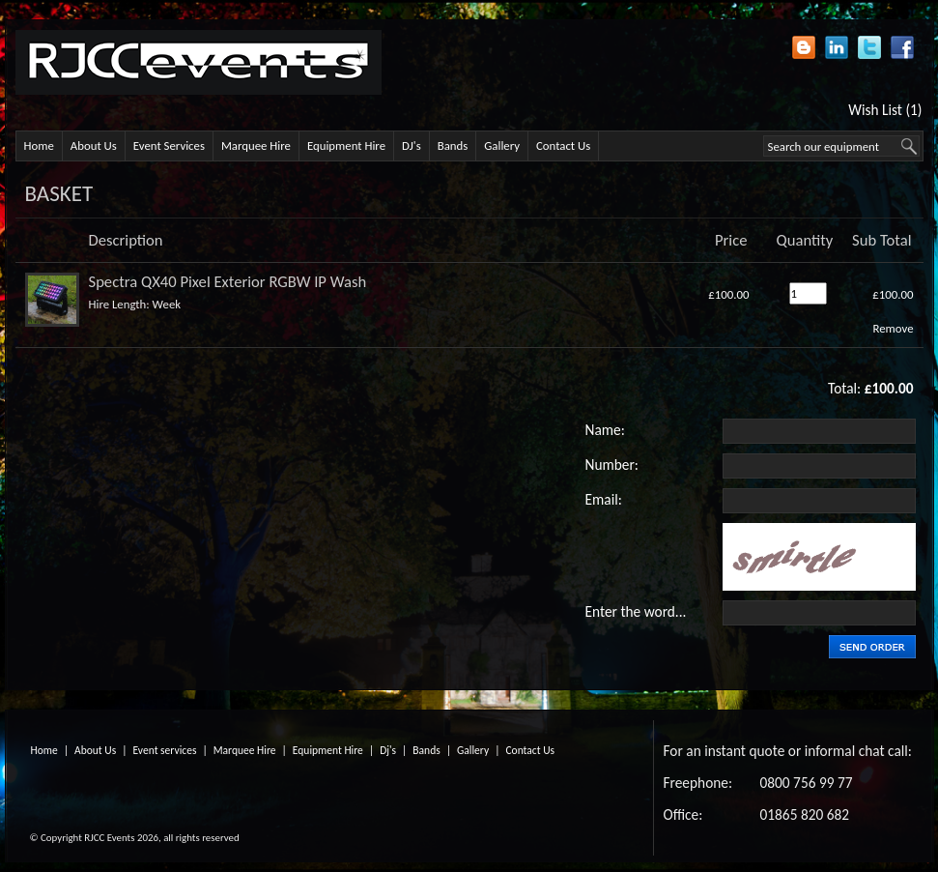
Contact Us (563, 145)
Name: (605, 430)
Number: (612, 464)
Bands (453, 145)
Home (39, 145)
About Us (94, 145)
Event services (165, 750)
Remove (892, 328)
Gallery (502, 145)
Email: (603, 499)
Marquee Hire (256, 145)
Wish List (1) (885, 110)
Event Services (169, 145)
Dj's (388, 750)
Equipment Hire (346, 145)
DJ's (411, 145)
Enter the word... (636, 611)
